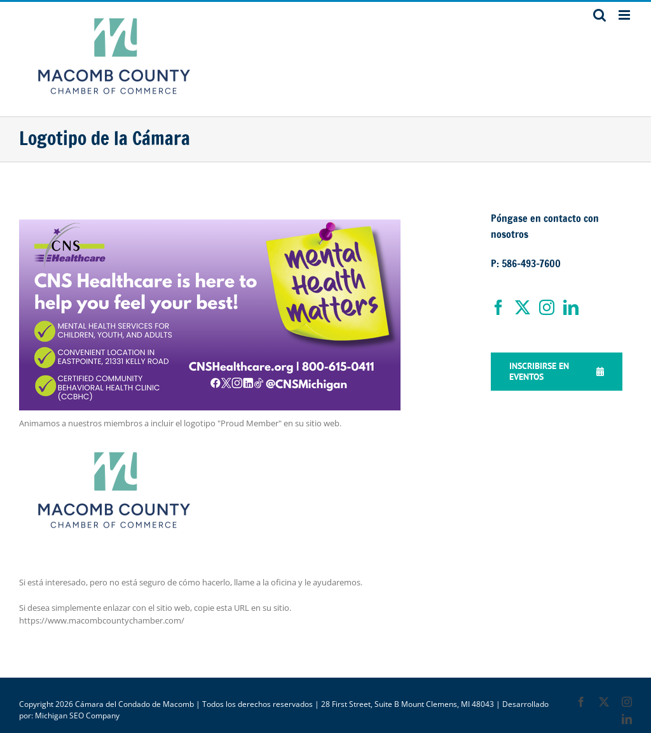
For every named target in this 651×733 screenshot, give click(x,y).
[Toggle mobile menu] (625, 15)
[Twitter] (522, 307)
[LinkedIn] (571, 307)
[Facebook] (498, 307)
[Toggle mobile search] (599, 15)
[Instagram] (546, 307)
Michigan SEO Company (77, 715)
